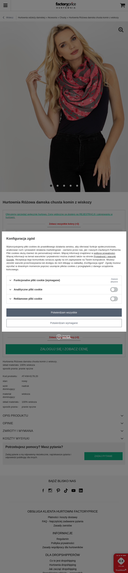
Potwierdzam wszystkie (64, 312)
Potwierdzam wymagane (64, 323)
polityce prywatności (104, 253)
